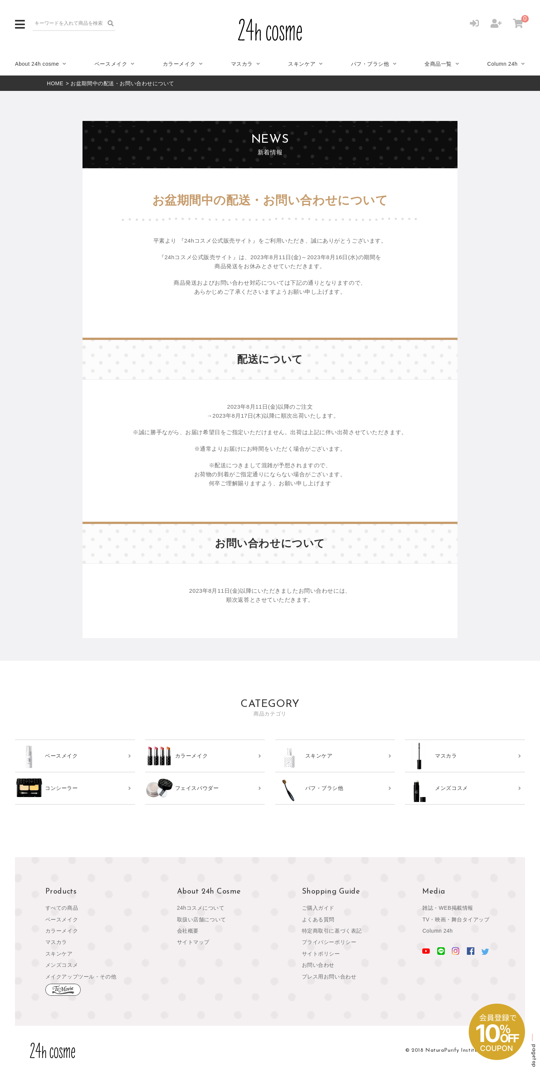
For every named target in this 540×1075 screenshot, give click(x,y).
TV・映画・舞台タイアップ (455, 919)
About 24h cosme (37, 64)
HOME (55, 83)
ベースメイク (110, 64)
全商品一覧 (438, 64)
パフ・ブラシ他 (370, 64)
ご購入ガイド (318, 908)
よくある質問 (318, 919)
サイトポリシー (321, 954)
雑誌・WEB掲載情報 (447, 908)
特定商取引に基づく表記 (332, 931)
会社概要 (188, 931)
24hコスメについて (201, 908)
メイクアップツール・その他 (80, 977)
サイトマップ (193, 942)
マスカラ (242, 64)
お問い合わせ (318, 965)
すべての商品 (61, 908)
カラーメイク (179, 64)
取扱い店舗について (201, 919)
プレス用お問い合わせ (329, 977)
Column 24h (502, 64)
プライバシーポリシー (329, 942)
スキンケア (301, 64)
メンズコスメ (61, 965)
